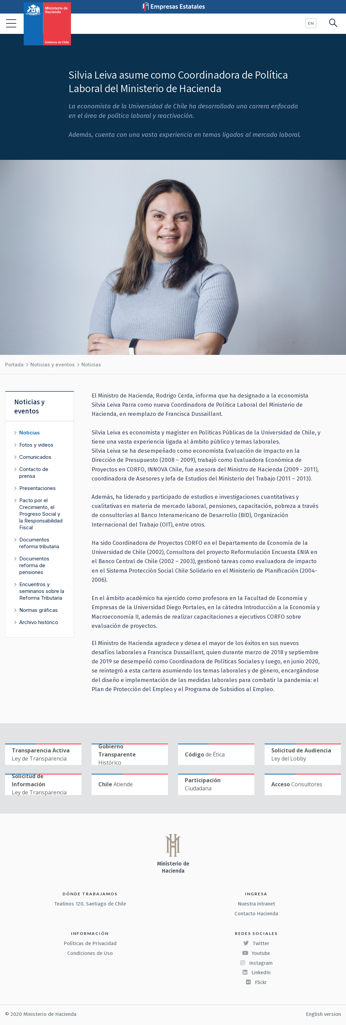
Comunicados (35, 457)
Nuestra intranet (256, 904)
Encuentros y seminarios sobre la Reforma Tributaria (41, 591)
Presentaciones (37, 488)
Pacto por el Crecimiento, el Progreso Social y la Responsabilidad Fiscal (41, 514)
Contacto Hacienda (256, 914)
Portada (14, 364)
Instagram (256, 963)
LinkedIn (256, 972)
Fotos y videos (36, 445)
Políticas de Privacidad (90, 943)
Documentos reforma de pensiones (34, 565)
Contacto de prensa (33, 472)
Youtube (256, 953)
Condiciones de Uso (90, 953)
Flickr (256, 982)
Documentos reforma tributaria (39, 543)
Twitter (256, 943)
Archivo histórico (38, 622)
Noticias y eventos (52, 364)
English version (323, 1014)
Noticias (91, 364)
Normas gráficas (38, 610)
